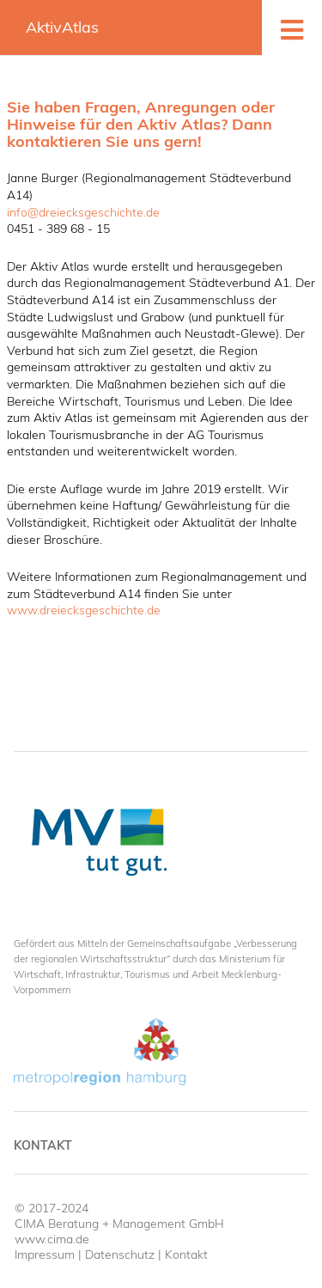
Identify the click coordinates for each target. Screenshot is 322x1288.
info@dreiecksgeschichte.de (83, 212)
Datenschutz (120, 1254)
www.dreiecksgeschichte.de (84, 610)
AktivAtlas (62, 27)
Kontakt (43, 1145)
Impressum (45, 1254)
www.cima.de (52, 1239)
